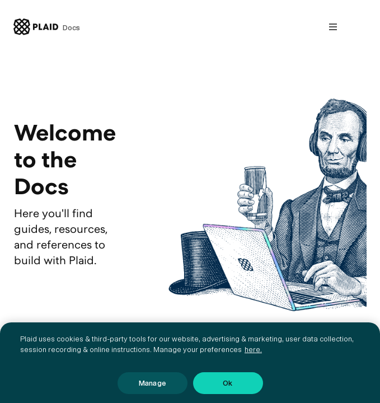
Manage (152, 387)
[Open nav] (333, 27)
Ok (227, 387)
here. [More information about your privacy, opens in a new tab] (253, 354)
